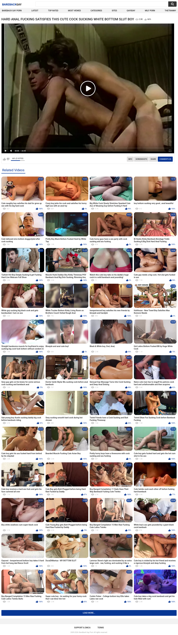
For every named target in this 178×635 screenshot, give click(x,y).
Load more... (89, 613)
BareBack (12, 4)
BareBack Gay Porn (86, 632)
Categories (96, 10)
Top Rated (53, 10)
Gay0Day (131, 10)
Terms (100, 627)
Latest (34, 10)
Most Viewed (74, 10)
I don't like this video (8, 159)
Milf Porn (150, 10)
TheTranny (170, 10)
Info (130, 159)
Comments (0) (165, 159)
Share (153, 159)
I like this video (4, 159)
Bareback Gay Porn (12, 10)
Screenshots (141, 159)
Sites (114, 10)
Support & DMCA (82, 627)
